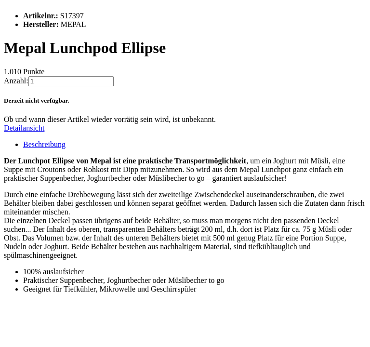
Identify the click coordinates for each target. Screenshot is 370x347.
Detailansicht (24, 128)
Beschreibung (44, 144)
